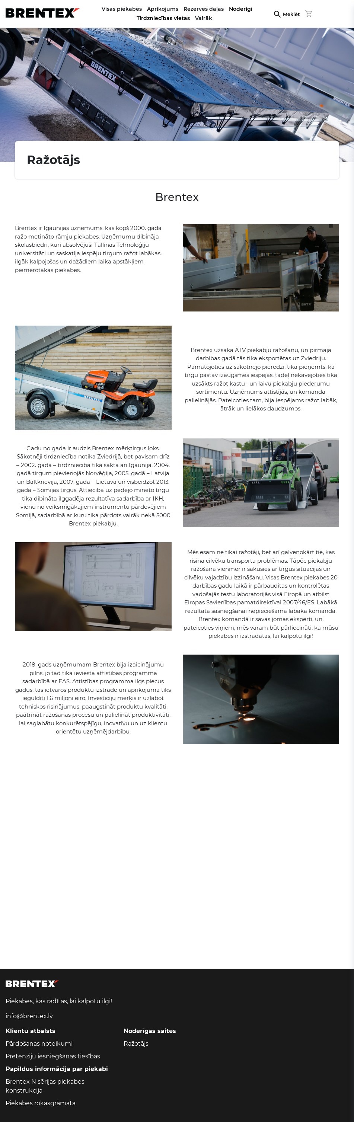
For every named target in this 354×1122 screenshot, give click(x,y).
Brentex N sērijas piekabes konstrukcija (45, 1086)
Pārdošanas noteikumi (39, 1043)
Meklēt (291, 14)
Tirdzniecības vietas (163, 18)
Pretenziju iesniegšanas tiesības (53, 1056)
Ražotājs (136, 1043)
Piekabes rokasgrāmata (41, 1103)
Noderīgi (240, 9)
